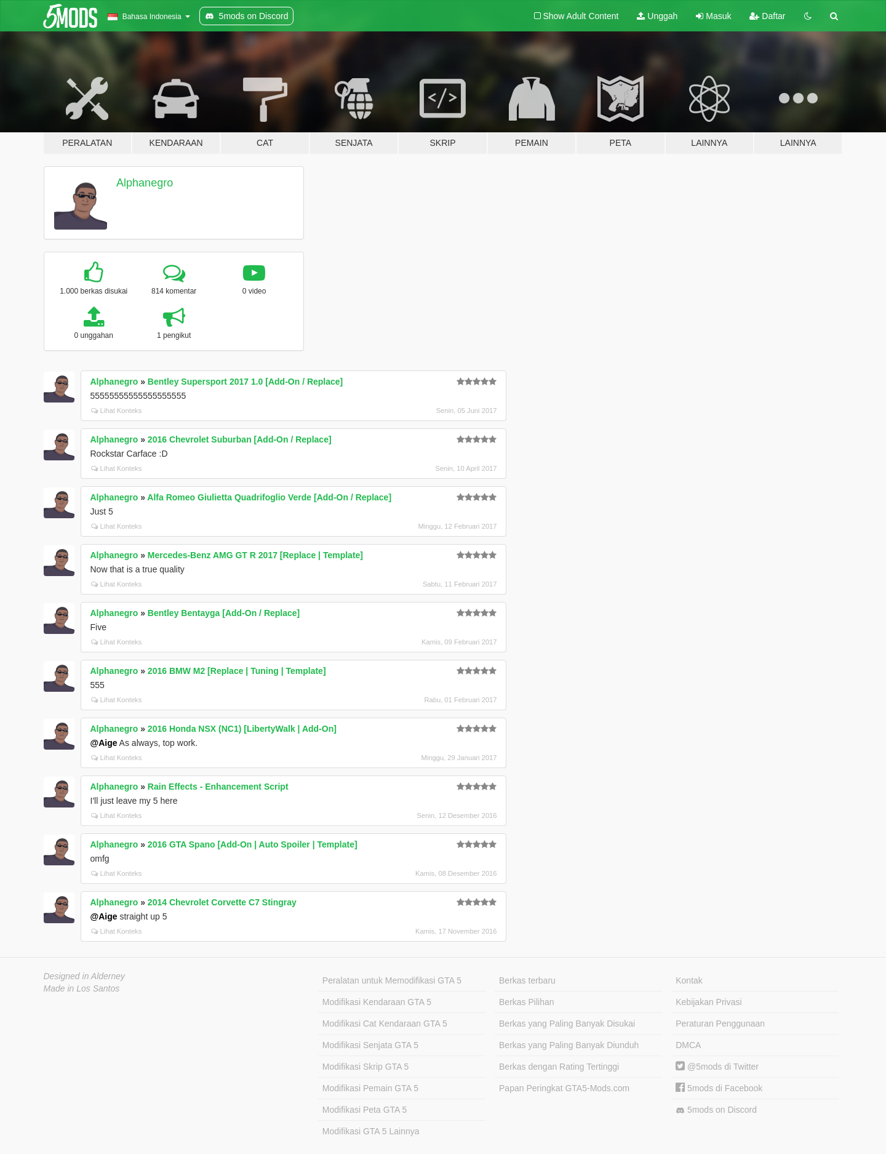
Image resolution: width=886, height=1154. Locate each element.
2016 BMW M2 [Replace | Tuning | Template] (237, 671)
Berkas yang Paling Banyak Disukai (567, 1023)
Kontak (689, 980)
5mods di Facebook (719, 1088)
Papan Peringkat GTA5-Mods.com (564, 1088)
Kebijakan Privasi (708, 1002)
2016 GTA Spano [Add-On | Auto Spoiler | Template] (252, 844)
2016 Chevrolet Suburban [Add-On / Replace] (240, 439)
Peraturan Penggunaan (720, 1023)
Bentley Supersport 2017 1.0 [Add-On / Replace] (245, 382)
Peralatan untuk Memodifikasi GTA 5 (391, 980)
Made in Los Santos (82, 988)
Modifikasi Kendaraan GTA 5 (376, 1002)
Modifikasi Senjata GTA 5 (370, 1045)
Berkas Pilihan (526, 1002)
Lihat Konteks (116, 410)
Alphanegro (144, 183)
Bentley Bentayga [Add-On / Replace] (224, 613)
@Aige (104, 743)
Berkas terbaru (527, 980)
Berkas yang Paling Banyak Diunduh (569, 1045)
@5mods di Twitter (717, 1066)
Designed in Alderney (85, 976)
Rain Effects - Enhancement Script (218, 786)
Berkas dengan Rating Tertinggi (559, 1067)
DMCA (688, 1045)
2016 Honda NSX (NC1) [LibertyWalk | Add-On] (242, 729)
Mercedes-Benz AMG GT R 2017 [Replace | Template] (255, 555)
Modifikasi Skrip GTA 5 (365, 1067)
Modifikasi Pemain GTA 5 (370, 1088)
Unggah (657, 16)
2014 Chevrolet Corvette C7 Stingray (222, 902)
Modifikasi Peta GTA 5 (364, 1110)
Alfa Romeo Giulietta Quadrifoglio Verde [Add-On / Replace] (269, 497)
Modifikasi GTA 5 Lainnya (371, 1131)
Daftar (767, 16)
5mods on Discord (716, 1110)
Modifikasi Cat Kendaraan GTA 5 (384, 1023)
